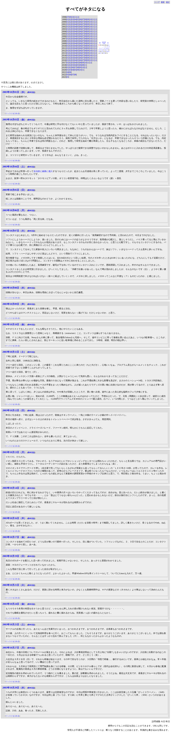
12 (78, 17)
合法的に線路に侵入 (43, 171)
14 (102, 50)
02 (70, 19)
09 (70, 17)
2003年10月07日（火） (14, 230)
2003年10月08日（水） (14, 287)
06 (80, 19)
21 (102, 51)
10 (73, 17)
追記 (167, 2)
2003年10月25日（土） (14, 624)
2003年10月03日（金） (14, 119)
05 (78, 19)
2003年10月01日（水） (14, 92)
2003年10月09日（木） (14, 304)
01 (68, 19)
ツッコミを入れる (12, 113)
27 (100, 53)
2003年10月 (104, 42)
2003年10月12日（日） (14, 410)
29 (104, 53)
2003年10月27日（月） (14, 647)
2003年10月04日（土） (14, 166)
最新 (162, 2)
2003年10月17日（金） (14, 537)
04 (75, 19)
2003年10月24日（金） (14, 604)
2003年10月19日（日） (14, 556)
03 (73, 19)
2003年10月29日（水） (14, 687)
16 (105, 50)
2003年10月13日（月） (14, 452)
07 (68, 17)
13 (100, 50)
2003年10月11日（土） (14, 352)
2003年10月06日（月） (14, 210)
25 (108, 51)
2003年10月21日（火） (14, 585)
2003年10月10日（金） (14, 324)
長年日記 (31, 92)
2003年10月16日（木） (14, 518)
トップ (157, 2)
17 (107, 50)
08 (85, 19)
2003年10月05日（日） (14, 190)
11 (75, 17)
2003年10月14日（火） (14, 488)
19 (99, 51)
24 (107, 51)
